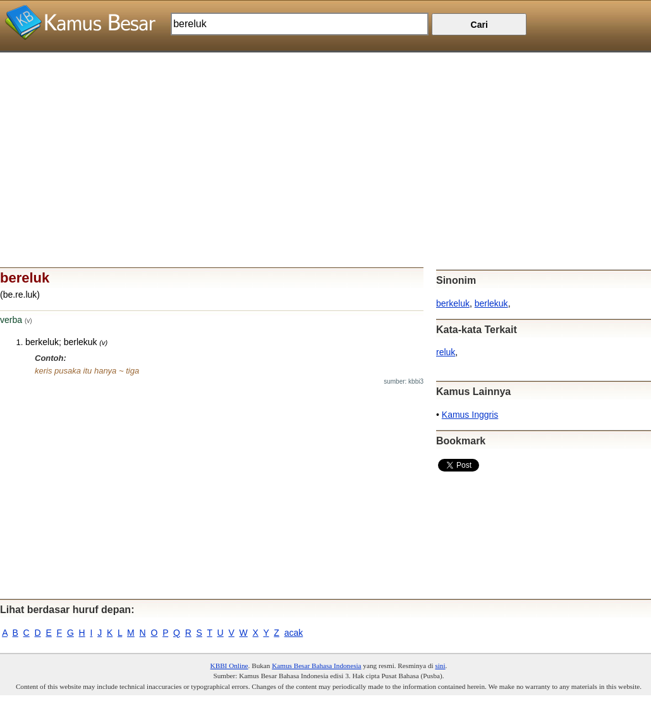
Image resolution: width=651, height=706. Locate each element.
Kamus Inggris (470, 415)
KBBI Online (229, 665)
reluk (445, 352)
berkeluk (453, 303)
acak (293, 633)
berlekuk (491, 303)
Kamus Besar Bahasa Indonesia (316, 665)
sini (440, 665)
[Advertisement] (325, 140)
